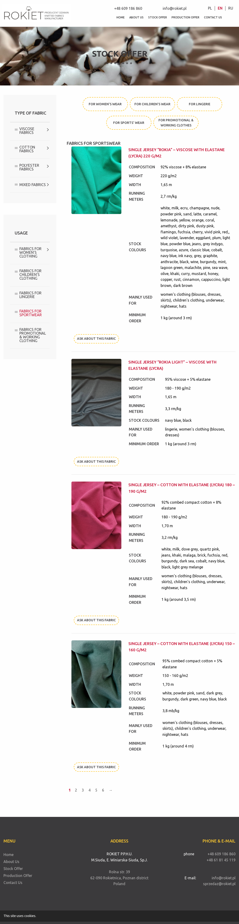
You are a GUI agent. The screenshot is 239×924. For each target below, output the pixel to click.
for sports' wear (128, 123)
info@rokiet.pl (174, 8)
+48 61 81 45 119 (221, 860)
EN (220, 8)
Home (120, 17)
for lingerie (199, 104)
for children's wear (152, 104)
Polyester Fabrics (29, 167)
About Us (136, 17)
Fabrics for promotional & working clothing (32, 335)
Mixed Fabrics (32, 185)
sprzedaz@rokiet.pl (219, 884)
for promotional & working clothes (175, 122)
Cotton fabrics (27, 149)
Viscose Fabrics (26, 130)
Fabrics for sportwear (30, 313)
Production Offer (187, 17)
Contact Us (214, 17)
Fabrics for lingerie (30, 295)
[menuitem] (210, 8)
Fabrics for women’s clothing (30, 252)
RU (230, 8)
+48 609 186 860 (128, 8)
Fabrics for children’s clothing (30, 274)
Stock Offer (157, 17)
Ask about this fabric (96, 338)
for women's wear (105, 104)
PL (210, 8)
